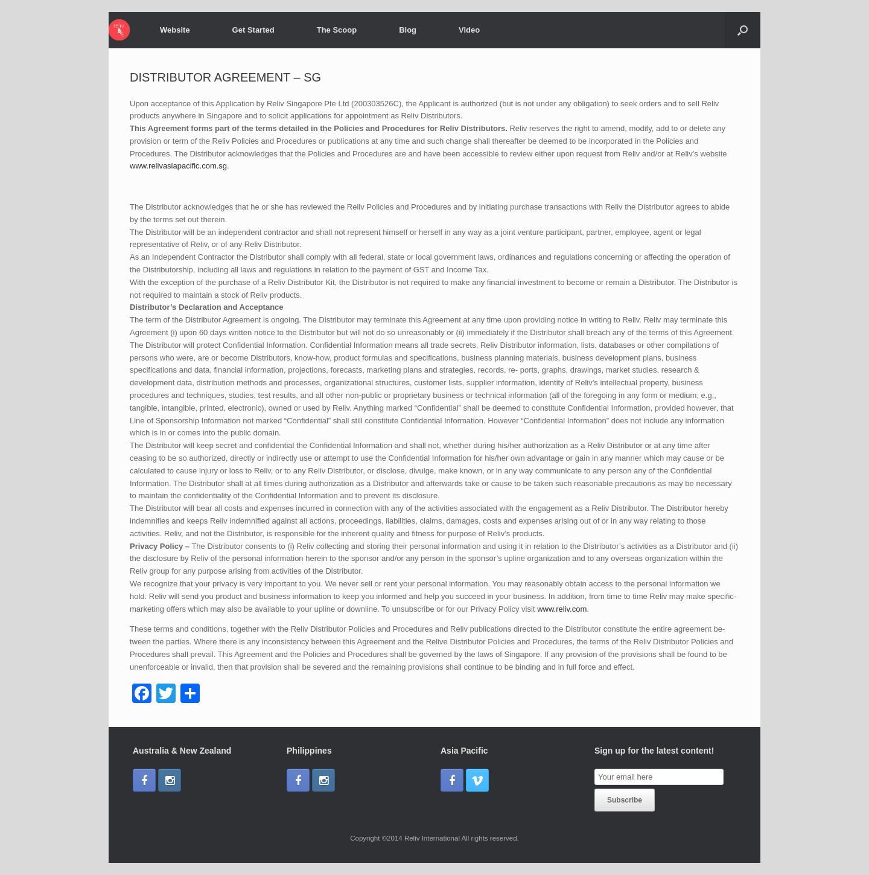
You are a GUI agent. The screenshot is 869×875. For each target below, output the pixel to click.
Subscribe (624, 800)
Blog (407, 29)
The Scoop (337, 29)
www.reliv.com (562, 609)
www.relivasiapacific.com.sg (178, 165)
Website (175, 29)
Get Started (253, 29)
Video (469, 29)
